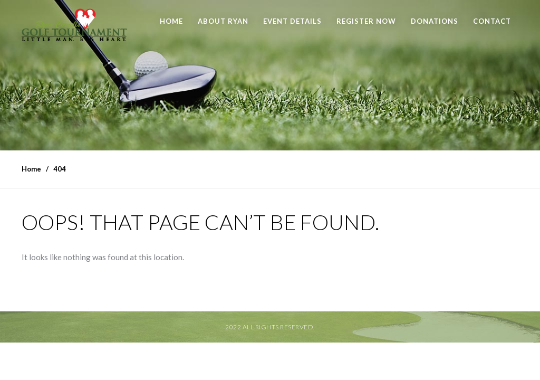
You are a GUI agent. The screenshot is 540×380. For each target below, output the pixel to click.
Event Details (292, 21)
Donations (434, 21)
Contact (492, 21)
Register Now (366, 21)
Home (171, 21)
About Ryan (223, 21)
